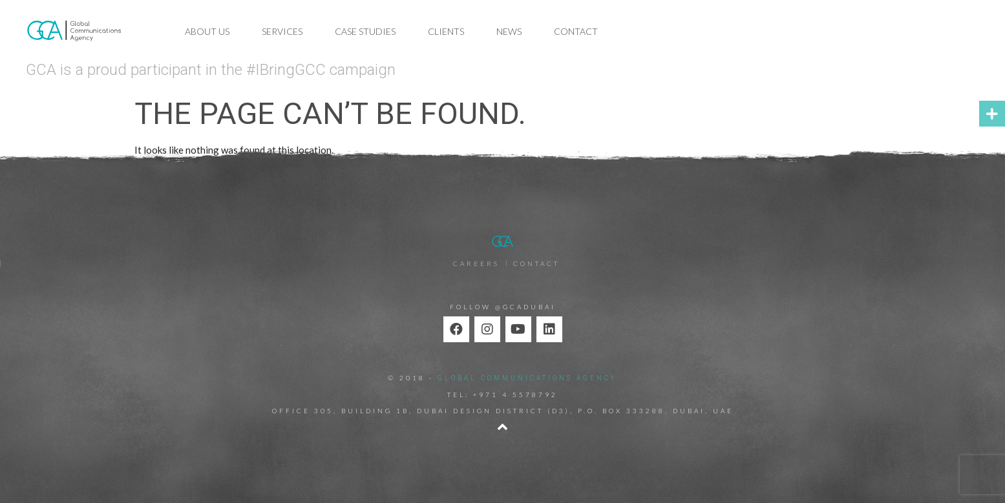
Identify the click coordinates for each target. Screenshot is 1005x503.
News (509, 31)
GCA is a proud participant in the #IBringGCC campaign (211, 70)
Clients (446, 31)
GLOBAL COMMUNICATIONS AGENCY (527, 378)
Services (282, 31)
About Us (207, 31)
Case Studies (365, 31)
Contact (576, 31)
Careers (476, 263)
